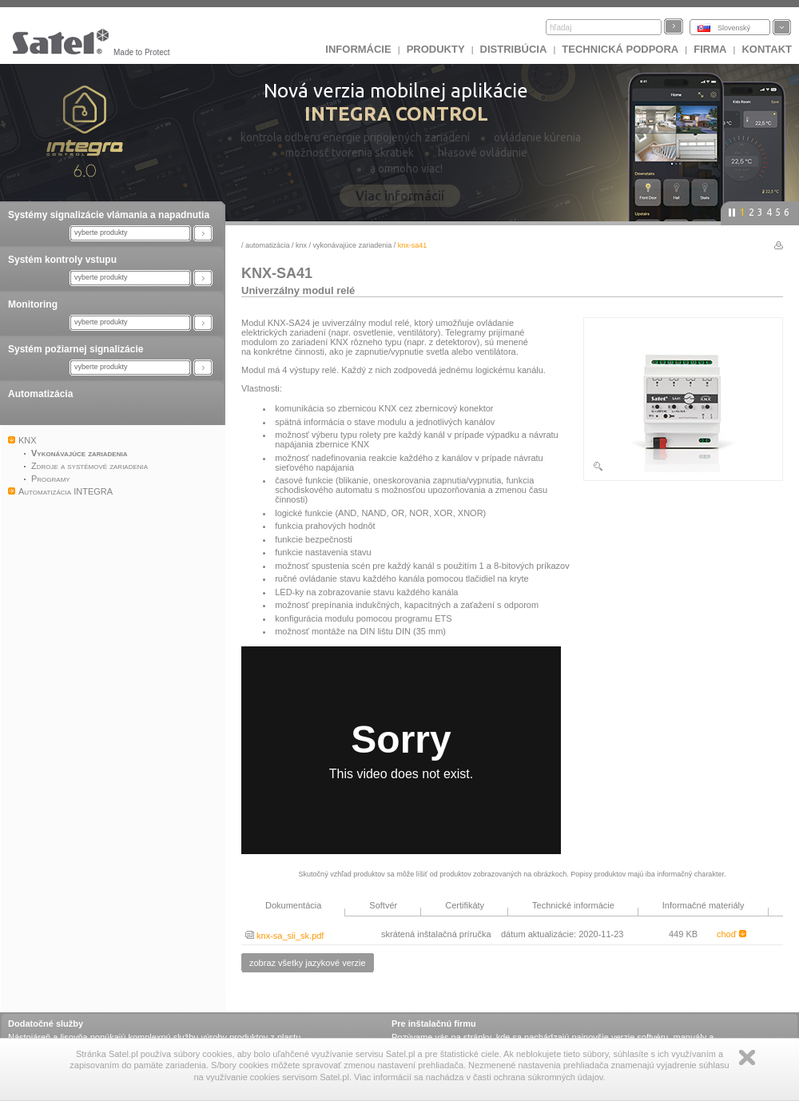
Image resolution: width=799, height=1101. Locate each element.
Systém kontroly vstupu (62, 259)
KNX (301, 245)
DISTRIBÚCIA (513, 49)
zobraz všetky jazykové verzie (307, 963)
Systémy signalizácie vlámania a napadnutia (108, 215)
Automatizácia (40, 393)
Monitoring (33, 304)
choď (731, 934)
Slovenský (734, 28)
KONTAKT (766, 49)
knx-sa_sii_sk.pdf (284, 935)
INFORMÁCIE (358, 49)
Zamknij (747, 1057)
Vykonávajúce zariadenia (352, 245)
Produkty (436, 49)
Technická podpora (620, 49)
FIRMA (710, 49)
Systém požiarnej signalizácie (75, 349)
